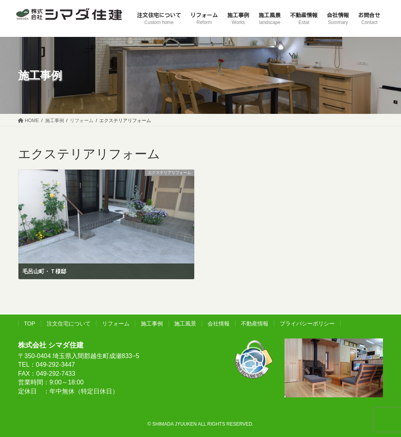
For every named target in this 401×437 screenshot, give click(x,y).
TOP (29, 323)
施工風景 (185, 323)
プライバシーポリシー (307, 323)
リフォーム (115, 323)
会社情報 (219, 323)
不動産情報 (254, 323)
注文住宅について (69, 323)
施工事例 (152, 323)
